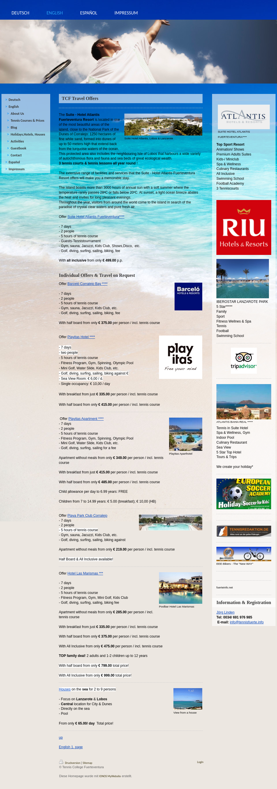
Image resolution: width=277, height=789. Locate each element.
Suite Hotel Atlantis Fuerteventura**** (96, 217)
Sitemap (87, 763)
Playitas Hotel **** (81, 337)
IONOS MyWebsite (110, 776)
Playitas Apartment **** (86, 419)
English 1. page (71, 747)
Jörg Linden (225, 612)
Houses (65, 689)
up (61, 738)
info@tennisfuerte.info (247, 622)
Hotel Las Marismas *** (85, 573)
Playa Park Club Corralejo (87, 516)
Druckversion (70, 763)
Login (200, 762)
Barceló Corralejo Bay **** (88, 284)
